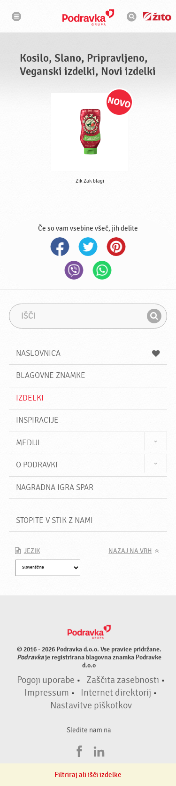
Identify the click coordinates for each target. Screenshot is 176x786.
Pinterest (116, 246)
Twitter (88, 246)
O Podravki (37, 464)
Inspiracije (37, 420)
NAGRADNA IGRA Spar (54, 487)
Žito (157, 16)
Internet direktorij (116, 693)
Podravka (88, 17)
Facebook (60, 246)
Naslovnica (88, 353)
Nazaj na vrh (130, 551)
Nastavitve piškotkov (91, 705)
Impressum (46, 693)
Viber (74, 270)
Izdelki (30, 397)
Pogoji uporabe (46, 680)
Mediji (28, 442)
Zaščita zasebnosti (122, 680)
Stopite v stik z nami (54, 520)
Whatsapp (102, 270)
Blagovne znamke (50, 375)
